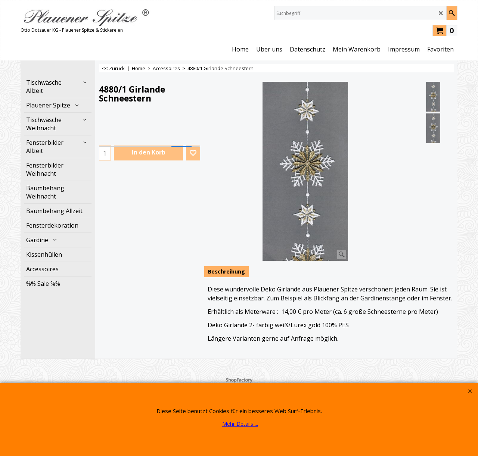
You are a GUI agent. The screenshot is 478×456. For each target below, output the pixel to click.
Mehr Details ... (240, 423)
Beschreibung (226, 271)
